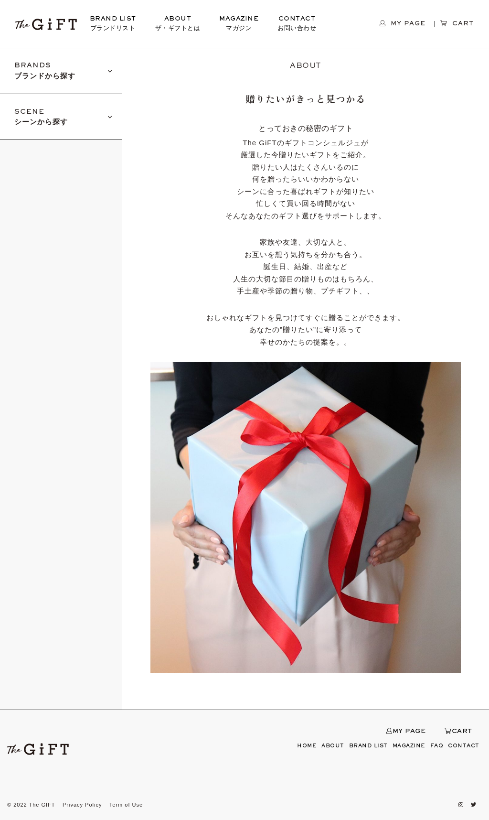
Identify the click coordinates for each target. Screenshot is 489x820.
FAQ (437, 746)
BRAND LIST (113, 24)
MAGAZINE (238, 24)
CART (458, 731)
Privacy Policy (82, 805)
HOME (307, 746)
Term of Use (126, 805)
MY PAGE (405, 731)
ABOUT (178, 24)
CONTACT (296, 24)
